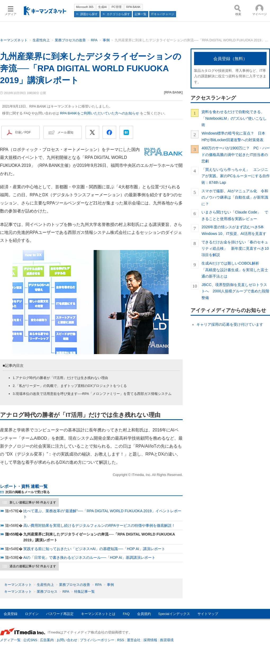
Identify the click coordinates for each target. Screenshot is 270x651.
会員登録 (10, 614)
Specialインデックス (174, 614)
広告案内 (47, 640)
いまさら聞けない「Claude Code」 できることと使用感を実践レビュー (234, 215)
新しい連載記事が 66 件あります (33, 502)
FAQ (126, 614)
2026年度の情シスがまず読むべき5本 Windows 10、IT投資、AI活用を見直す (234, 230)
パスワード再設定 (60, 614)
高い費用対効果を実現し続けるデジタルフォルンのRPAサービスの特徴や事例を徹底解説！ (99, 525)
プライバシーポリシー (97, 640)
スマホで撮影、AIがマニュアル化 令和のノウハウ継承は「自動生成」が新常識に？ (234, 197)
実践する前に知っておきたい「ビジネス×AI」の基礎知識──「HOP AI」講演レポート (94, 549)
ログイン (32, 614)
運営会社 (134, 640)
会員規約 (144, 614)
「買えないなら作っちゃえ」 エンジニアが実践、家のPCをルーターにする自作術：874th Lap (235, 176)
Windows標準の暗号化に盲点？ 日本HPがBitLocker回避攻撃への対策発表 (233, 136)
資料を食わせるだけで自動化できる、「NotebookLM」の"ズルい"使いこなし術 (234, 118)
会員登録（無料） (230, 58)
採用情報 (150, 640)
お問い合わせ (67, 640)
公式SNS (30, 640)
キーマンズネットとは (98, 614)
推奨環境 (167, 640)
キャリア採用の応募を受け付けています (229, 324)
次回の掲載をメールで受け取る (27, 492)
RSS (120, 640)
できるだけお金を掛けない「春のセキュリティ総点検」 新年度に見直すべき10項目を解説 (235, 248)
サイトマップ (207, 614)
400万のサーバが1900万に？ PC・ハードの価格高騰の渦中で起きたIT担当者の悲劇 (235, 154)
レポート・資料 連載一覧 (24, 486)
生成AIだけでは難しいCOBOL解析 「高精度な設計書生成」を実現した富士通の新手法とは (234, 269)
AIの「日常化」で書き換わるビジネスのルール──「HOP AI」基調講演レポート (89, 557)
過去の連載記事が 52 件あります (33, 566)
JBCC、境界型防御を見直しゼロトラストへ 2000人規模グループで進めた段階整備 (235, 291)
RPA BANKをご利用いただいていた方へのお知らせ (99, 113)
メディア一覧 (10, 640)
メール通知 (65, 132)
